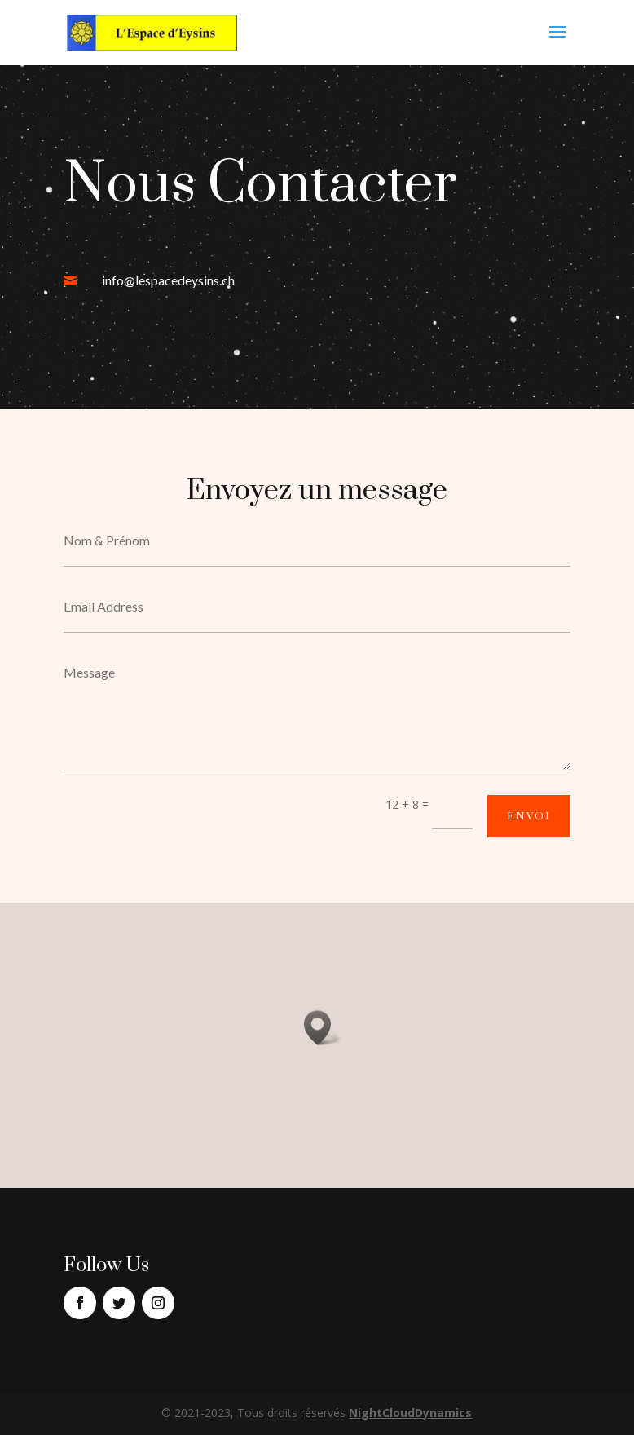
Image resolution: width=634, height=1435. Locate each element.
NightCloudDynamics (410, 1412)
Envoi (529, 816)
